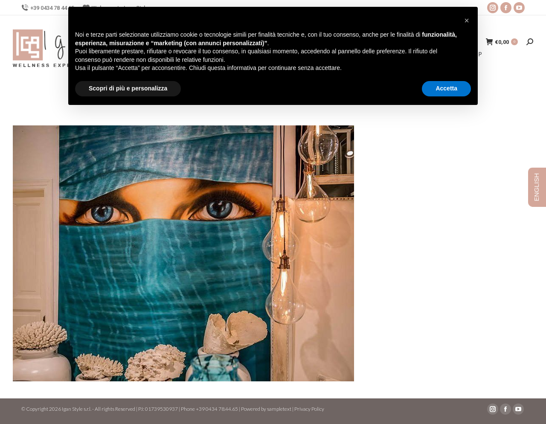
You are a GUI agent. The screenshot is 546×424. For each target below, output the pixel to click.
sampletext (279, 409)
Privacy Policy (309, 409)
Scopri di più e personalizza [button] (128, 88)
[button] (466, 20)
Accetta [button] (446, 88)
